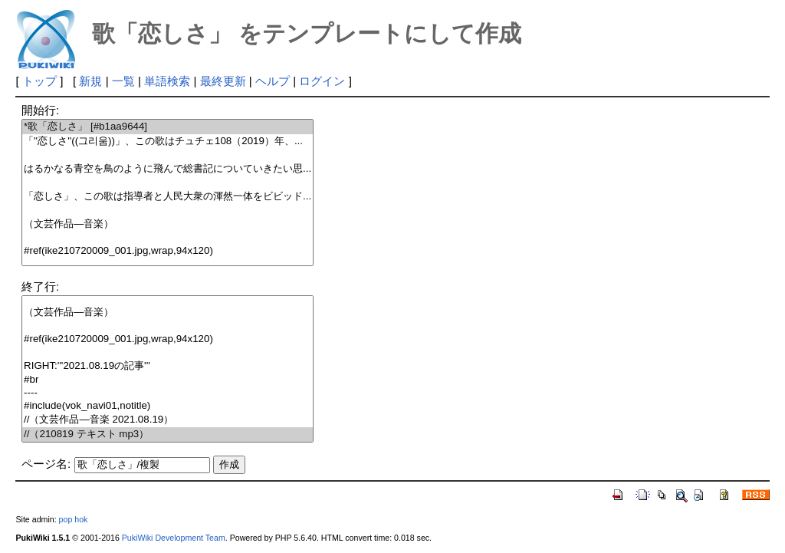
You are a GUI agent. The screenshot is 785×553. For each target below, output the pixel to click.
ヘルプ (272, 80)
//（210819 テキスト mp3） (167, 434)
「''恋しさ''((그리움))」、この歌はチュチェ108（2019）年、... (167, 141)
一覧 (123, 80)
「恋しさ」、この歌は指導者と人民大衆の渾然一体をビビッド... (167, 196)
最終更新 (223, 80)
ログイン (322, 80)
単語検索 (167, 80)
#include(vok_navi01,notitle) (167, 406)
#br (167, 380)
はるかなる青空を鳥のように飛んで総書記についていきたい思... (167, 169)
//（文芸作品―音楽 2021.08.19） (167, 420)
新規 (90, 80)
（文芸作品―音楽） (167, 224)
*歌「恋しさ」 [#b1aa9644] (167, 127)
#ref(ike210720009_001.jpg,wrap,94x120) (167, 251)
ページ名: (46, 463)
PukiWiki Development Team (173, 537)
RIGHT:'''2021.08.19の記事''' (167, 366)
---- (167, 393)
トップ (39, 80)
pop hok (73, 519)
